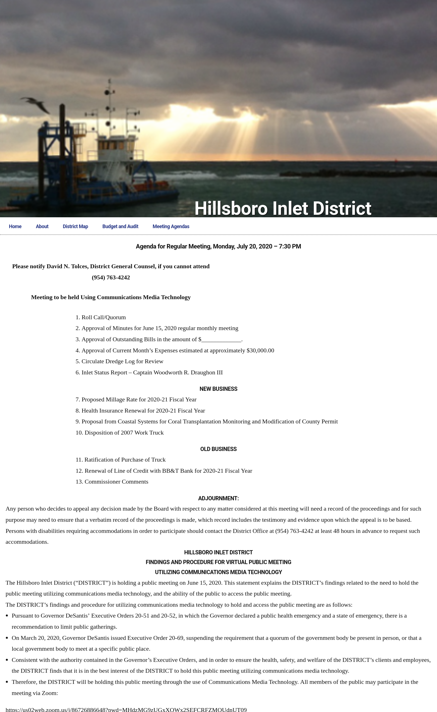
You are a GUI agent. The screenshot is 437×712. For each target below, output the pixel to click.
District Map (75, 226)
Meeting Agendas (171, 226)
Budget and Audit (121, 226)
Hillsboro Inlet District (282, 208)
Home (15, 226)
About (42, 226)
